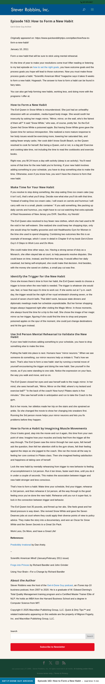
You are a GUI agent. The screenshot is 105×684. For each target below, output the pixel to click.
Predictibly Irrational (21, 544)
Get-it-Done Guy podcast (60, 585)
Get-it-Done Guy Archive (21, 27)
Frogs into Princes (20, 565)
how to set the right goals (46, 67)
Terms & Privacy (61, 673)
